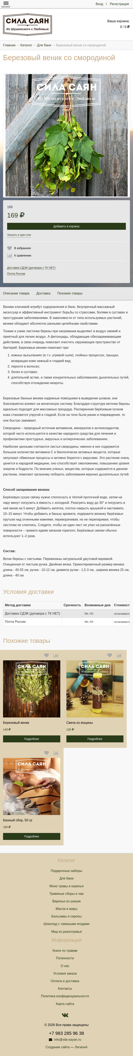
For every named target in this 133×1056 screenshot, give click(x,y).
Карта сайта (65, 1004)
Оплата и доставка (65, 981)
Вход (99, 4)
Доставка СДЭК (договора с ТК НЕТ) (31, 267)
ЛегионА (81, 1047)
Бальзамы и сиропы (66, 916)
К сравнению (22, 255)
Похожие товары (69, 293)
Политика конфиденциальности (65, 996)
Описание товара (16, 293)
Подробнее (31, 739)
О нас (65, 966)
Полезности (65, 958)
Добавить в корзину (67, 226)
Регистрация (119, 4)
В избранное (22, 248)
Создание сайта (58, 1047)
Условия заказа (65, 973)
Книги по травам (65, 950)
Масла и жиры (66, 909)
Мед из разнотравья (66, 931)
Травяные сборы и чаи (66, 893)
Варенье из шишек (66, 901)
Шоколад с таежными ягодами (66, 924)
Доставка (43, 293)
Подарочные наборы (66, 871)
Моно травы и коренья (66, 886)
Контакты (65, 988)
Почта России (16, 273)
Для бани (66, 878)
